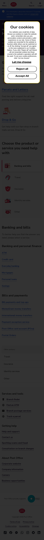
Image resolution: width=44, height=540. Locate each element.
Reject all (22, 68)
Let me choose (21, 62)
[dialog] (22, 52)
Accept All (22, 75)
